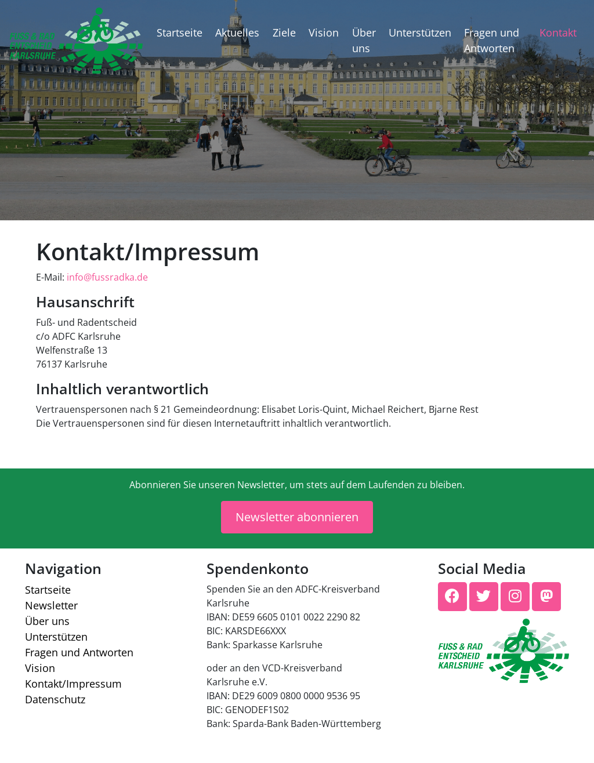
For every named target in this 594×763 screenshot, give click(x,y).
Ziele (284, 32)
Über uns (364, 40)
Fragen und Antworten (491, 40)
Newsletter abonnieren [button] (297, 517)
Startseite (179, 32)
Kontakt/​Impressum (73, 684)
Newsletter (51, 605)
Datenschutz (55, 699)
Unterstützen (420, 32)
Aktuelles (237, 32)
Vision (324, 32)
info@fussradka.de (107, 277)
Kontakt (558, 32)
